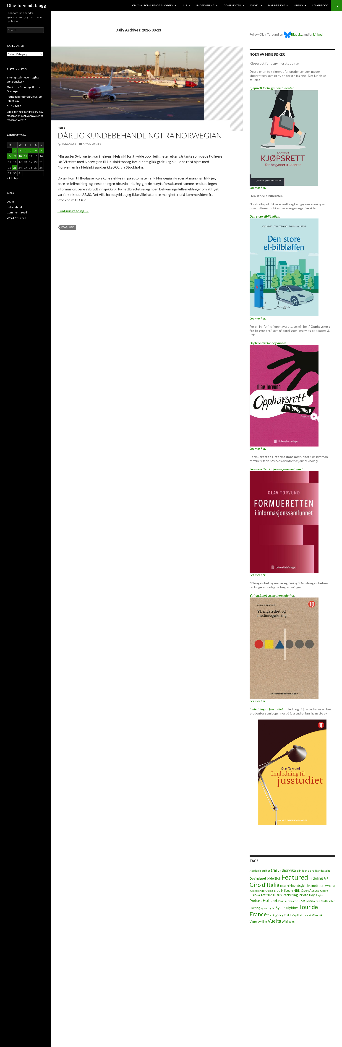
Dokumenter (232, 5)
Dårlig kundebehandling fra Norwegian (139, 135)
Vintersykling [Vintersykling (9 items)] (258, 921)
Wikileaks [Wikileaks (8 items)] (288, 921)
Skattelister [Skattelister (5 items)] (328, 900)
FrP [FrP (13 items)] (326, 878)
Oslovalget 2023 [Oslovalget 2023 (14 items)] (262, 895)
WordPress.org (16, 218)
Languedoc (320, 5)
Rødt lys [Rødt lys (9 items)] (304, 901)
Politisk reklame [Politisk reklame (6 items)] (288, 901)
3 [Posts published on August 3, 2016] (20, 150)
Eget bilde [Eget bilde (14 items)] (266, 878)
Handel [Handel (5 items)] (284, 885)
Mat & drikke (276, 5)
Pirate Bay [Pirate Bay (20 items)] (307, 895)
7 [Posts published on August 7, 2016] (41, 150)
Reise (61, 127)
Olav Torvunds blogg (26, 5)
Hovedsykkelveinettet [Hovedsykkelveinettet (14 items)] (306, 886)
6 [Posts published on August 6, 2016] (36, 150)
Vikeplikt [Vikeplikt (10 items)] (318, 915)
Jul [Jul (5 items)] (333, 885)
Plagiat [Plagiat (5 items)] (319, 895)
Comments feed (17, 212)
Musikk (298, 5)
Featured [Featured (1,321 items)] (294, 877)
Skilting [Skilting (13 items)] (255, 908)
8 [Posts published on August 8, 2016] (9, 156)
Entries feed (14, 207)
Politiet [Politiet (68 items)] (270, 900)
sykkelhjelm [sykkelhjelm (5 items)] (268, 908)
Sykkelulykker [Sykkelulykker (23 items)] (287, 907)
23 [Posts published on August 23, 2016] (14, 167)
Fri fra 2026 (14, 106)
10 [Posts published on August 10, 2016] (20, 156)
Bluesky (293, 34)
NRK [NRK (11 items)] (297, 890)
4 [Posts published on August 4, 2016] (25, 150)
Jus (185, 5)
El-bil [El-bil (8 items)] (277, 878)
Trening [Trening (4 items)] (272, 915)
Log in (10, 201)
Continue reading (73, 211)
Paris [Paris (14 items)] (278, 895)
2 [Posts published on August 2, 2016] (15, 150)
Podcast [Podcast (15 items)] (256, 901)
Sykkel (254, 5)
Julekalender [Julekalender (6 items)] (258, 890)
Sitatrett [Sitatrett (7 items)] (315, 901)
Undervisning (205, 5)
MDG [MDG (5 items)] (277, 890)
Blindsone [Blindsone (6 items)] (303, 870)
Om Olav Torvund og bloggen (152, 5)
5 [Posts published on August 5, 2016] (30, 150)
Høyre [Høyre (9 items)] (326, 886)
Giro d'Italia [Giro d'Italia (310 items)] (264, 884)
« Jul (9, 178)
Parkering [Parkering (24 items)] (290, 895)
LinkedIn (319, 34)
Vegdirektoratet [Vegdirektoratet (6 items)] (301, 915)
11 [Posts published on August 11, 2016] (25, 156)
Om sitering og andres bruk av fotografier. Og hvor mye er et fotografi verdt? (25, 116)
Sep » (16, 178)
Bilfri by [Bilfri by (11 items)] (276, 870)
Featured (67, 227)
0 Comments (92, 144)
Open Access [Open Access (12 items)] (310, 890)
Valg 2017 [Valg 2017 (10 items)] (284, 915)
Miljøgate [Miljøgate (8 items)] (287, 890)
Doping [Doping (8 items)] (254, 878)
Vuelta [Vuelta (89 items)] (274, 921)
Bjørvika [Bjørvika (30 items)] (289, 870)
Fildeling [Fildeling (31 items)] (316, 878)
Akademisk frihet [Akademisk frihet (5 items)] (260, 870)
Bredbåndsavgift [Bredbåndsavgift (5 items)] (320, 870)
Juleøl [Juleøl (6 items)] (270, 890)
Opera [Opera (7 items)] (324, 890)
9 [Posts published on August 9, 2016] (15, 156)
